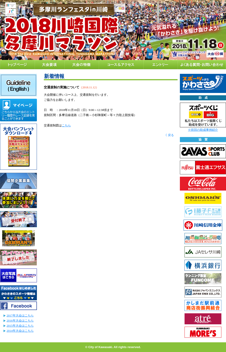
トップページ (17, 64)
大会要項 (49, 64)
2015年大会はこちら (20, 325)
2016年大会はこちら (20, 320)
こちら (66, 125)
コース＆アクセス (121, 64)
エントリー (160, 64)
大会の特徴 (81, 64)
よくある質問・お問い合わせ (202, 64)
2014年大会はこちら (20, 330)
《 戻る (169, 135)
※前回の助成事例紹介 (203, 129)
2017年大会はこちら (20, 315)
